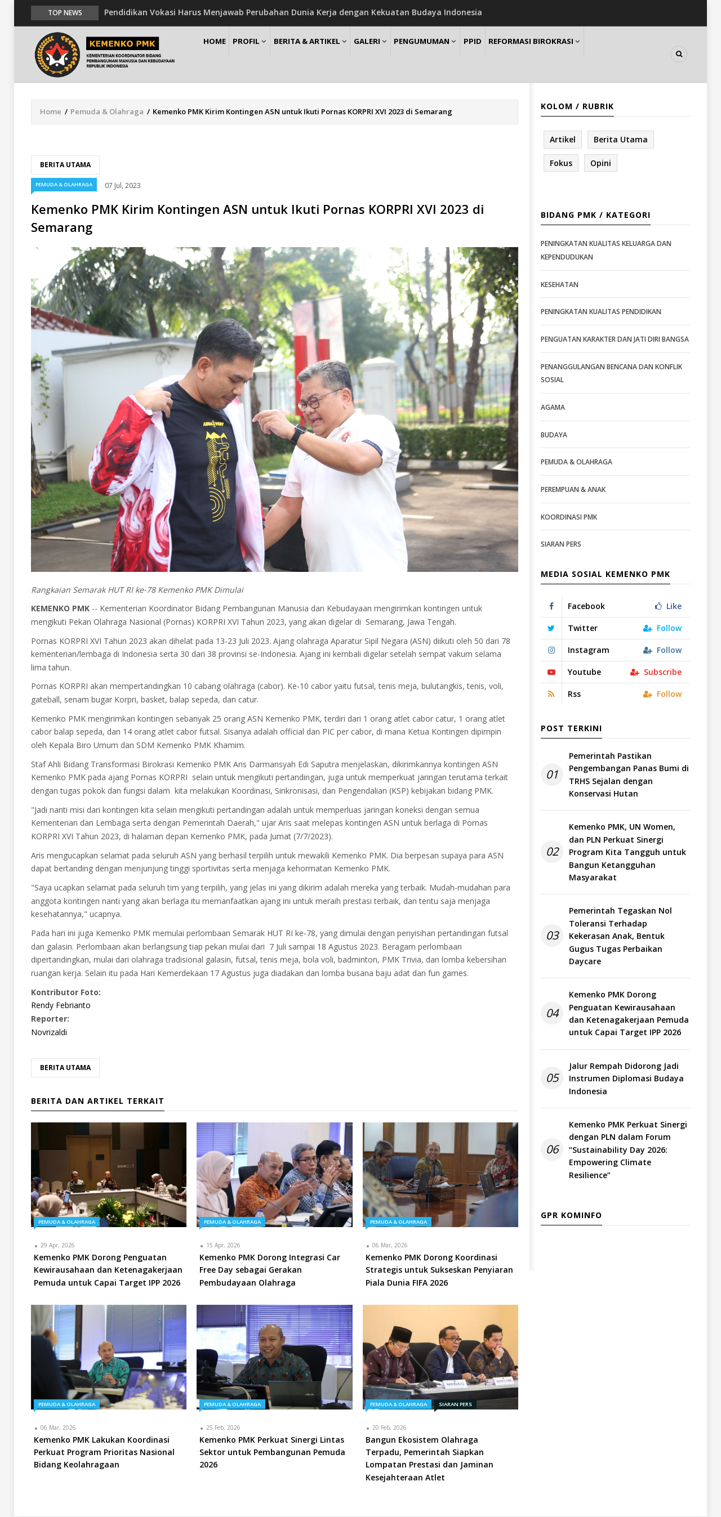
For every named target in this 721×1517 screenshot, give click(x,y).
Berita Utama (65, 165)
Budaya (554, 435)
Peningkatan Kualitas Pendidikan (601, 312)
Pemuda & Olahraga (107, 112)
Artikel (563, 140)
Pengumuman (457, 54)
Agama (553, 408)
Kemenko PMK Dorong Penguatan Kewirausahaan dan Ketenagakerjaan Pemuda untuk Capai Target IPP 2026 (629, 1014)
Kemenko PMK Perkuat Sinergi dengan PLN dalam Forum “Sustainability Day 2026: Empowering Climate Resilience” (628, 1150)
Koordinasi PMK (569, 517)
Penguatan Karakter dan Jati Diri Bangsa (615, 339)
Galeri (395, 54)
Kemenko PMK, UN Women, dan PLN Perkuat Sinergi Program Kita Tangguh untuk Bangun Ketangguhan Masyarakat (627, 853)
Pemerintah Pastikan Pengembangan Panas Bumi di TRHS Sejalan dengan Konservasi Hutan (629, 775)
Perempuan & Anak (573, 490)
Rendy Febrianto (61, 1006)
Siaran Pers (455, 1404)
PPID (512, 54)
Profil (262, 54)
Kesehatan (559, 285)
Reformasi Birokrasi (579, 54)
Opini (600, 163)
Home (218, 54)
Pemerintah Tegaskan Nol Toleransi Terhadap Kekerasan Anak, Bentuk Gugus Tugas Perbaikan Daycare (620, 937)
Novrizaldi (49, 1032)
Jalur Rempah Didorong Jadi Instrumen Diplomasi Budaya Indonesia (626, 1079)
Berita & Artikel (329, 54)
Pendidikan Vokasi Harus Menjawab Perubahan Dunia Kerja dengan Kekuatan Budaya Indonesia (293, 12)
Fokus (561, 163)
